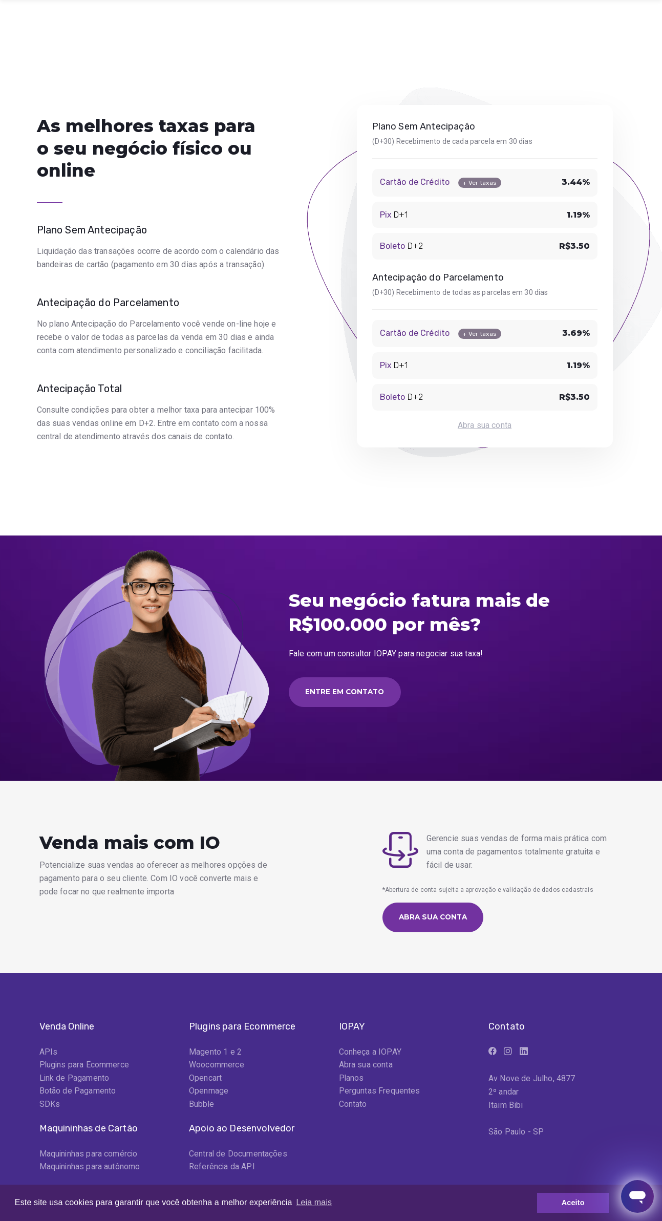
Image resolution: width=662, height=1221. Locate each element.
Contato (353, 1105)
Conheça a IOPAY (370, 1052)
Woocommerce (216, 1065)
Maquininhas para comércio (89, 1155)
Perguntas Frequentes (379, 1092)
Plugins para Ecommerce (85, 1065)
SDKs (49, 1105)
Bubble (202, 1105)
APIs (48, 1052)
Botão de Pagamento (77, 1092)
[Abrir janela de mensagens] (637, 1196)
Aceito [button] (573, 1202)
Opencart (205, 1079)
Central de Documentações (238, 1155)
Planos (352, 1079)
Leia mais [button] (314, 1202)
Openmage (208, 1092)
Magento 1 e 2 (215, 1052)
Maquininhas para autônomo (90, 1168)
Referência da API (222, 1168)
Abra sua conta (484, 425)
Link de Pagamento (74, 1079)
